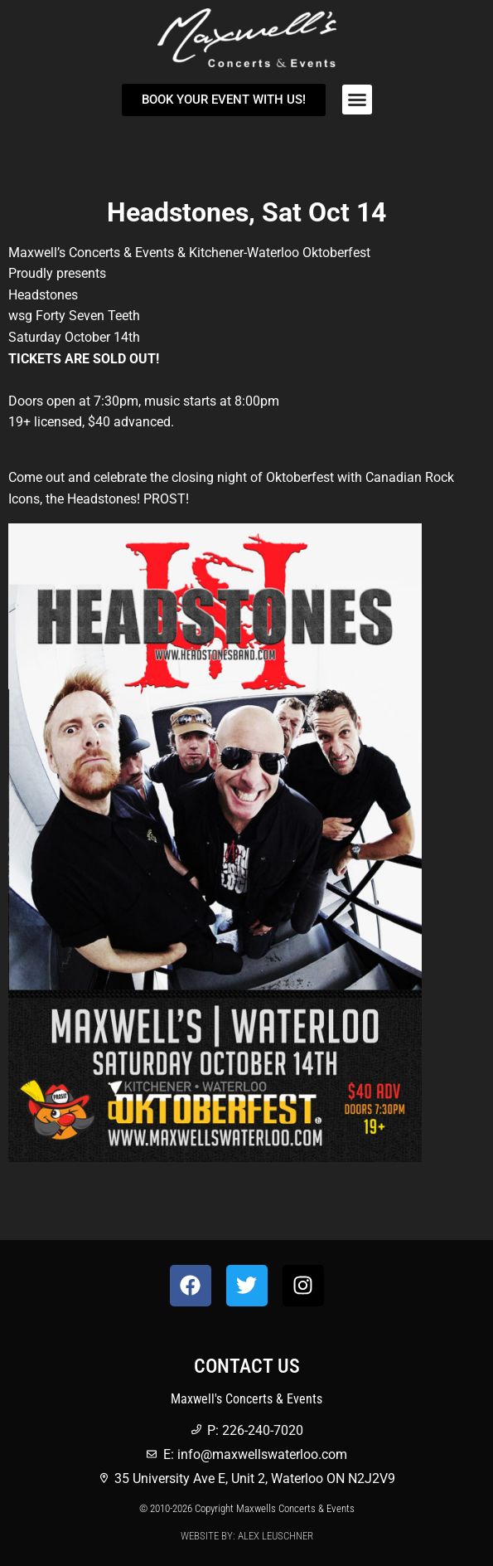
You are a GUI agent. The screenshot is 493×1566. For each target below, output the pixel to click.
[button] (357, 99)
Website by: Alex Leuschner (247, 1536)
